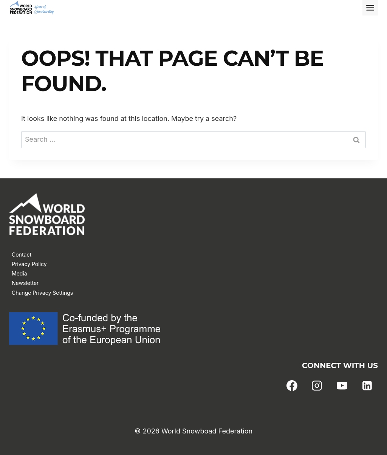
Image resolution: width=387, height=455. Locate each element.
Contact (21, 254)
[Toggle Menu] (370, 7)
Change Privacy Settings (42, 292)
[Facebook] (292, 386)
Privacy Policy (29, 264)
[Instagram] (317, 386)
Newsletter (25, 283)
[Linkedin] (367, 386)
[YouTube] (342, 386)
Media (19, 273)
